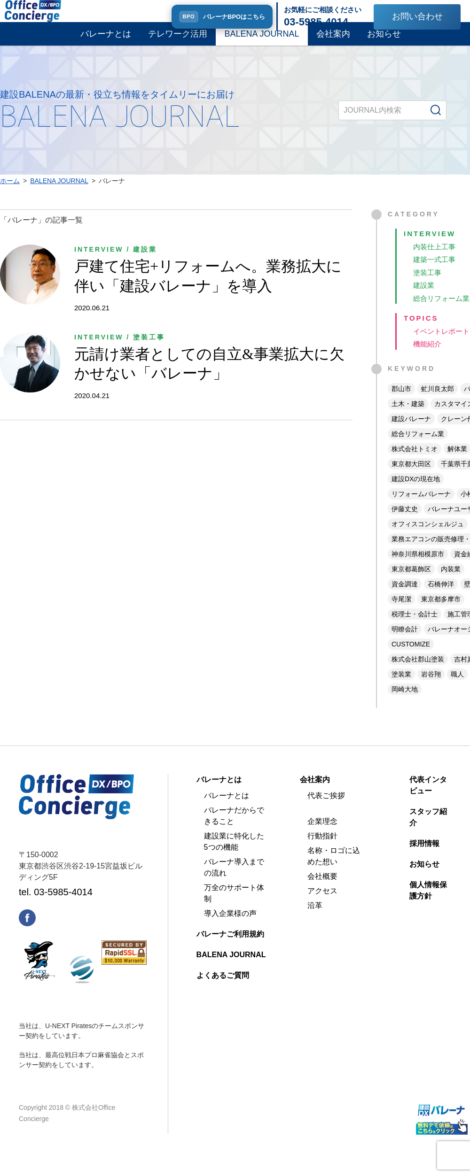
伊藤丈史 (405, 522)
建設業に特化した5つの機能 (234, 855)
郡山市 (401, 402)
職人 (457, 688)
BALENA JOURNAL (261, 41)
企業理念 (322, 835)
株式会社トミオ (415, 462)
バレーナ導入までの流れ (234, 881)
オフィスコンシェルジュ (428, 537)
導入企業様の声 (230, 927)
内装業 (451, 582)
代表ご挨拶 (326, 809)
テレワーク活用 (177, 41)
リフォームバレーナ (421, 507)
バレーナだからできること (234, 829)
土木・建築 (408, 417)
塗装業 (401, 688)
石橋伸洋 (441, 597)
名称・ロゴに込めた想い (333, 869)
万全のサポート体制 (234, 906)
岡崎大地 (405, 703)
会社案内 (333, 41)
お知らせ (384, 41)
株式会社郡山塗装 (418, 672)
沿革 (314, 919)
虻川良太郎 (437, 402)
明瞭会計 (405, 642)
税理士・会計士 (415, 627)
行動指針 (322, 849)
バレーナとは (105, 41)
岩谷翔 (431, 688)
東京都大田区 (411, 477)
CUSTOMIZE (411, 657)
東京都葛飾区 (411, 582)
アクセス (322, 904)
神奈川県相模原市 (418, 567)
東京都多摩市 (441, 612)
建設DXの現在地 (416, 492)
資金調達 (405, 597)
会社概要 (322, 890)
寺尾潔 (401, 612)
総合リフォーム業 (418, 447)
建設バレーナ (411, 432)
